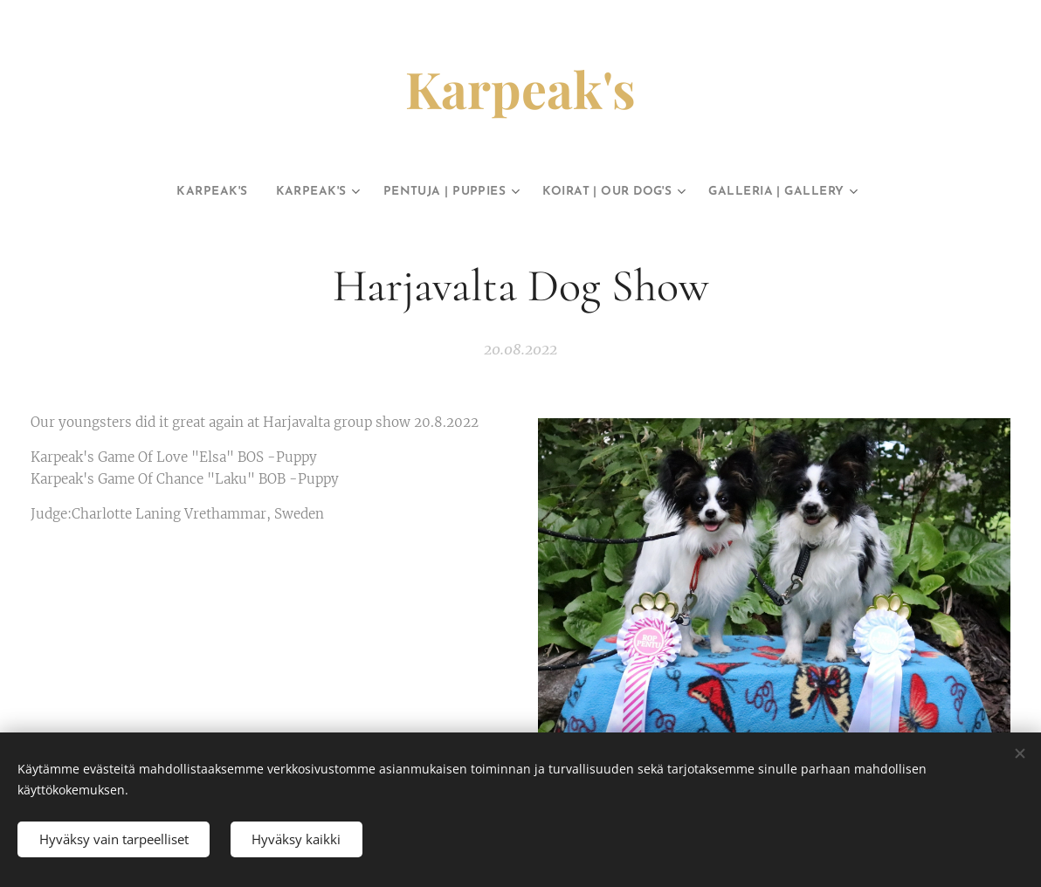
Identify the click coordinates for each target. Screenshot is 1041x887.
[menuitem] (166, 192)
